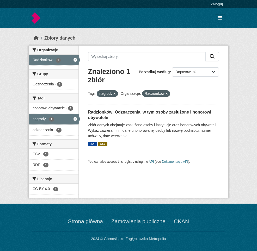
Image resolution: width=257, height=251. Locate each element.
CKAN (181, 221)
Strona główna (85, 221)
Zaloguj (217, 4)
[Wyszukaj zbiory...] (147, 56)
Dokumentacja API (175, 162)
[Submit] (212, 56)
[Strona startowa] (36, 38)
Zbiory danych (60, 38)
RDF (92, 143)
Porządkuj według (154, 72)
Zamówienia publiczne (138, 221)
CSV (103, 143)
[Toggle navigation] (220, 18)
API (151, 162)
